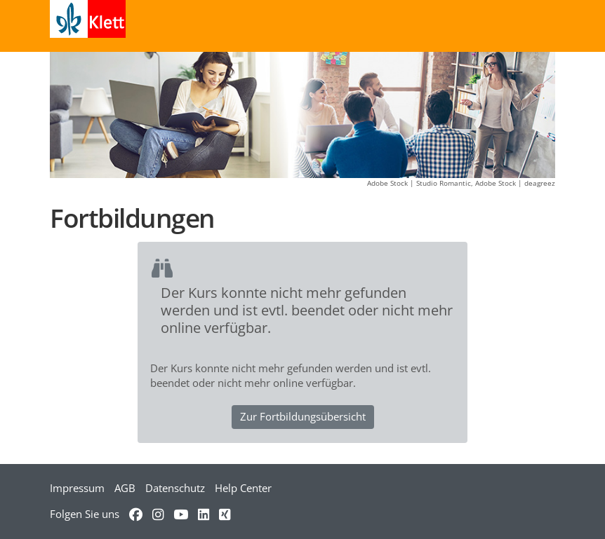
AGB (124, 488)
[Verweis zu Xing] (224, 514)
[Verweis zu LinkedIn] (203, 514)
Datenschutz (175, 488)
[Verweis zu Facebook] (135, 514)
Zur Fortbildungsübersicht (303, 416)
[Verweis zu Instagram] (158, 514)
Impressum (77, 488)
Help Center (243, 488)
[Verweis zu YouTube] (180, 514)
